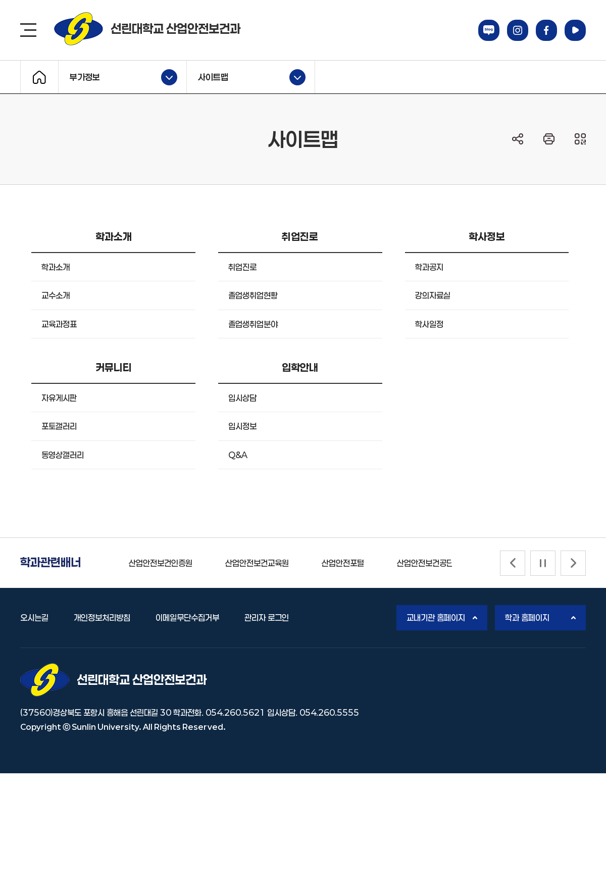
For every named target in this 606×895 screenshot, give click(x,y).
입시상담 (242, 398)
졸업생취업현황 (253, 295)
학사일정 (429, 324)
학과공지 (429, 267)
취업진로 (242, 267)
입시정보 (242, 426)
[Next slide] (573, 563)
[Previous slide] (512, 563)
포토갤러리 (59, 426)
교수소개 (55, 295)
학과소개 (55, 267)
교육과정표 (59, 324)
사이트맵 (246, 77)
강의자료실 (432, 295)
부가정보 (118, 77)
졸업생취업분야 (253, 324)
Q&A (237, 455)
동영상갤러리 (62, 455)
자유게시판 (59, 398)
